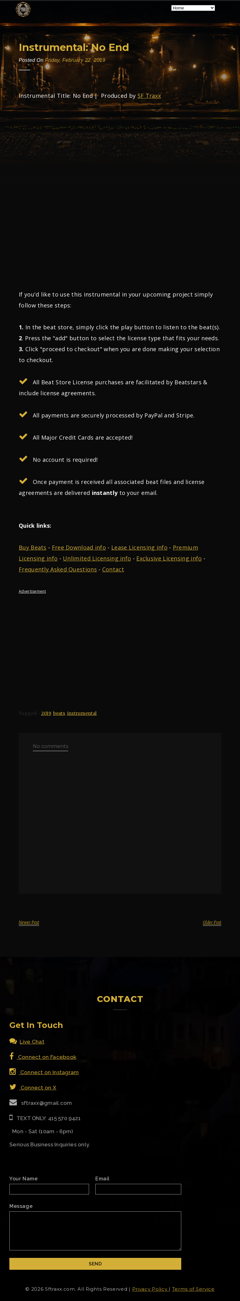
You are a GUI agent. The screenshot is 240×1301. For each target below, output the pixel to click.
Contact (113, 569)
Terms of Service (193, 1289)
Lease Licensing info (139, 547)
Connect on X (32, 1087)
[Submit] (95, 1264)
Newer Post (29, 922)
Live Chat (26, 1042)
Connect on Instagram (44, 1072)
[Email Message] (95, 1230)
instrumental (82, 713)
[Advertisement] (120, 642)
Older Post (212, 922)
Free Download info (79, 547)
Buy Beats (33, 547)
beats (59, 713)
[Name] (49, 1189)
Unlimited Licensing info (97, 558)
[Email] (138, 1189)
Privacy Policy (150, 1289)
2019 (46, 713)
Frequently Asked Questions (58, 569)
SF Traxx (149, 95)
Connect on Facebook (42, 1057)
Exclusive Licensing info (169, 558)
